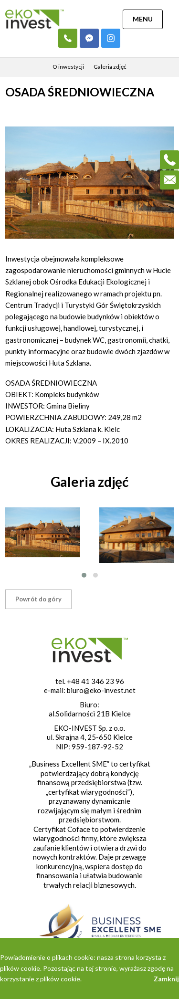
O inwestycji (68, 66)
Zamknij (166, 979)
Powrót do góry (38, 599)
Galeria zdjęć (110, 66)
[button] (84, 575)
